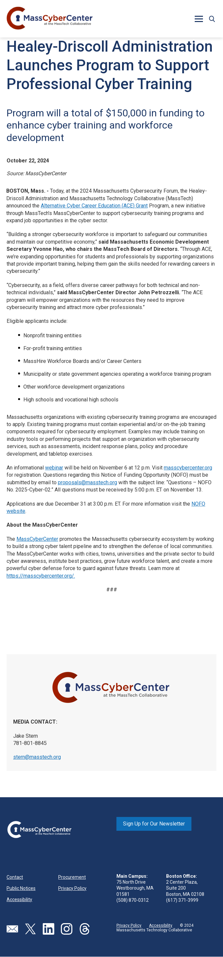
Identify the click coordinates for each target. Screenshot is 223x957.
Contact (15, 877)
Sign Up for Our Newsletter (154, 824)
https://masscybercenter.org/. (41, 576)
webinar (54, 468)
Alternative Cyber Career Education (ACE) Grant (94, 206)
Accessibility (19, 899)
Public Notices (21, 888)
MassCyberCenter (37, 539)
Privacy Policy (72, 888)
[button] (198, 18)
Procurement (72, 877)
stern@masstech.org (37, 757)
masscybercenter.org (188, 468)
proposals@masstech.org (87, 482)
